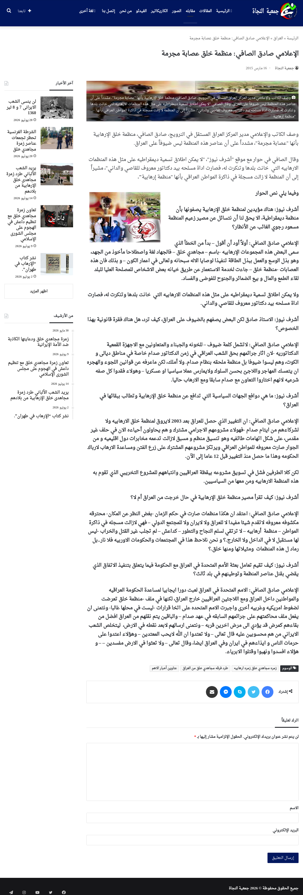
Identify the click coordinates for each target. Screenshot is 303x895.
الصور (176, 11)
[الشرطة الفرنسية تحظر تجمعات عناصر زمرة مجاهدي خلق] (57, 134)
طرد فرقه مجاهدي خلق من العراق (205, 664)
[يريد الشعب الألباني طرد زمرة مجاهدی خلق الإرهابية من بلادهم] (57, 170)
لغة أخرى (87, 11)
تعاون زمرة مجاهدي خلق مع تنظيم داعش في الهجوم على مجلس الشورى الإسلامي (21, 220)
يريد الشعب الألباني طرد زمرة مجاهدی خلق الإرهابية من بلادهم (21, 175)
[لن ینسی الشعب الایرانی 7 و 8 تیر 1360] (57, 103)
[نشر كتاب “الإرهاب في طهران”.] (57, 260)
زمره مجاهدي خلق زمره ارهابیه (255, 664)
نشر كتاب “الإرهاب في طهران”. (25, 260)
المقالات (205, 11)
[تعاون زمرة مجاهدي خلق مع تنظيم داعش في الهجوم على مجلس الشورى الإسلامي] (57, 212)
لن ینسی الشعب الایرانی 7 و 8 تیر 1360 (21, 103)
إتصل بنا (108, 11)
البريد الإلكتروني (286, 826)
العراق (278, 34)
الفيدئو (141, 11)
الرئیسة (293, 34)
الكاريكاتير (159, 11)
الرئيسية (224, 11)
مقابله (190, 11)
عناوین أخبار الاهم (164, 664)
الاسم (294, 804)
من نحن (125, 11)
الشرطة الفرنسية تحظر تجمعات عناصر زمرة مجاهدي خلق (21, 136)
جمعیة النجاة (284, 64)
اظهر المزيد (39, 287)
